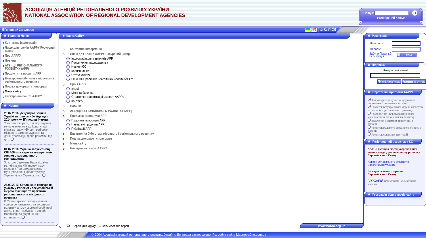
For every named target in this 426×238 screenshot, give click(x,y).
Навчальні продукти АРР (87, 124)
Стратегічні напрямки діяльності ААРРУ (97, 96)
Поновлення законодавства (89, 62)
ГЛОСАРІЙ (375, 180)
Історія (75, 88)
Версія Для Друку (84, 226)
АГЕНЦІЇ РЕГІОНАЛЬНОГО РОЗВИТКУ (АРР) (23, 67)
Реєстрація (376, 56)
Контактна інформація (21, 42)
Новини (10, 60)
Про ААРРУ (13, 55)
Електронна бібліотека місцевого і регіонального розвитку (29, 80)
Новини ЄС (78, 66)
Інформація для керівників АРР (92, 58)
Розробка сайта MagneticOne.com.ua (239, 234)
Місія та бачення (82, 92)
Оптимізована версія (115, 226)
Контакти (77, 101)
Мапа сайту (13, 91)
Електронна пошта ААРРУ (23, 96)
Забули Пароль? (380, 53)
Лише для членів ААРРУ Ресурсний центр (100, 54)
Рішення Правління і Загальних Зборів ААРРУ (102, 79)
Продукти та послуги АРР (23, 73)
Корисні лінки (80, 71)
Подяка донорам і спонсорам (26, 86)
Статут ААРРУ (81, 75)
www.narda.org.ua (331, 226)
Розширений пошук (391, 18)
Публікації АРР (81, 128)
